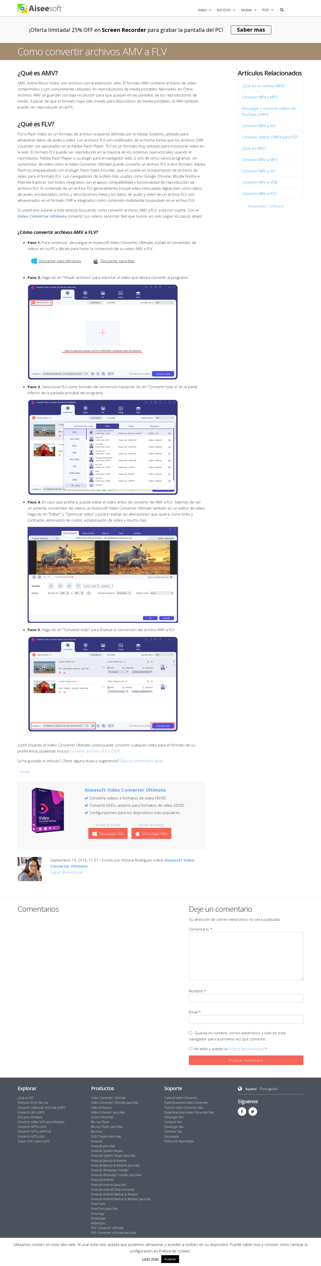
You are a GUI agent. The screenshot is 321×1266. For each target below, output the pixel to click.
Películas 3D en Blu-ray (33, 1102)
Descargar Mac (151, 833)
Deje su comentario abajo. (142, 760)
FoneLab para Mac (103, 1146)
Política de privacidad (246, 1048)
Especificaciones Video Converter (186, 1102)
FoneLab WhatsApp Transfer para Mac (116, 1175)
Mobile (246, 10)
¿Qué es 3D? (26, 1098)
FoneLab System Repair (107, 1151)
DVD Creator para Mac (106, 1136)
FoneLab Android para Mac (108, 1185)
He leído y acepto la (228, 1048)
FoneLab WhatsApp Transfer (110, 1170)
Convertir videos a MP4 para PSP (270, 136)
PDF (265, 10)
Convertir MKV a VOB (259, 182)
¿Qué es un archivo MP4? (263, 85)
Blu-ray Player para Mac (107, 1127)
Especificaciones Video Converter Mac (189, 1112)
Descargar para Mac (113, 261)
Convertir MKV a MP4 (259, 159)
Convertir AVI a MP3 (31, 1112)
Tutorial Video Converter (180, 1098)
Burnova (96, 1131)
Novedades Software (266, 206)
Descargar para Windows (56, 261)
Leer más (150, 1258)
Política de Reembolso (179, 1141)
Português (269, 1088)
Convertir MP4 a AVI (258, 125)
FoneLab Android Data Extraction (113, 1189)
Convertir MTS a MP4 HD (34, 1131)
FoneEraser (98, 1218)
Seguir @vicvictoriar (66, 872)
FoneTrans (98, 1204)
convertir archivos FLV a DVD (94, 750)
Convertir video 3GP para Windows (41, 1122)
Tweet (25, 771)
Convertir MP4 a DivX (32, 1127)
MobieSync (98, 1223)
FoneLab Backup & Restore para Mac (115, 1165)
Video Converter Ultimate (108, 1098)
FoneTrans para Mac (104, 1208)
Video (202, 10)
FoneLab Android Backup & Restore (114, 1194)
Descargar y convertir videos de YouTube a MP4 (269, 111)
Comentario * (200, 929)
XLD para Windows (30, 1117)
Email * (195, 1012)
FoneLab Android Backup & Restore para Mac (121, 1199)
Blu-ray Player (100, 1122)
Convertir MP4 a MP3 (260, 96)
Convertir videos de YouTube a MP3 (42, 1107)
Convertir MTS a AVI (31, 1136)
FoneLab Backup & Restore (109, 1160)
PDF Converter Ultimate (107, 1228)
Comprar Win (173, 1122)
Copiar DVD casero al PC (34, 1141)
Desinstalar (171, 1136)
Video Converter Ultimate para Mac (114, 1102)
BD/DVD (224, 10)
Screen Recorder (102, 1117)
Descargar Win (108, 833)
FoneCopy (97, 1213)
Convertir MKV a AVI (258, 170)
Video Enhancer (101, 1107)
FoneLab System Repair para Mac (113, 1155)
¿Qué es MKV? (254, 148)
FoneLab (96, 1141)
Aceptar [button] (170, 1259)
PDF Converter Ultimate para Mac (113, 1233)
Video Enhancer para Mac (108, 1112)
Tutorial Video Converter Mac (183, 1107)
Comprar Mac (173, 1131)
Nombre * (197, 990)
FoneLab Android (102, 1180)
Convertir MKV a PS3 (259, 193)
